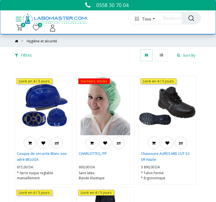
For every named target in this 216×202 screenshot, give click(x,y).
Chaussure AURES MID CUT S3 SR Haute (165, 156)
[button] (143, 18)
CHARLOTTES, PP (93, 153)
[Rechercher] (191, 18)
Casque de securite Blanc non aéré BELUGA (42, 156)
